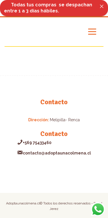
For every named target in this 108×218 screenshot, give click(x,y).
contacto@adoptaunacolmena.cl (54, 153)
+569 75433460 (34, 142)
